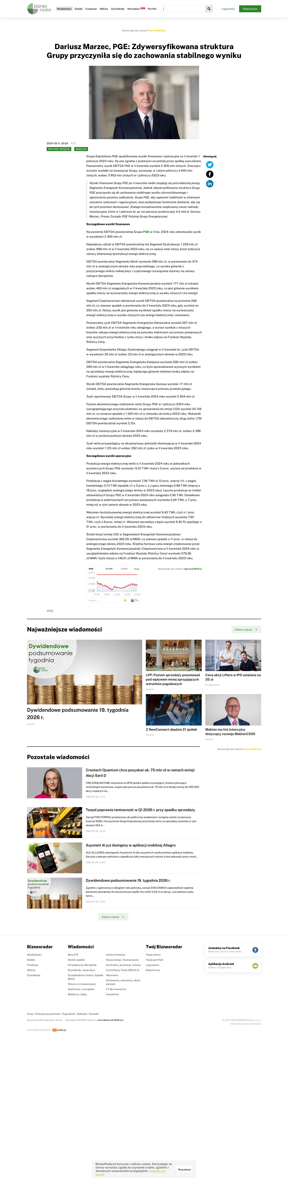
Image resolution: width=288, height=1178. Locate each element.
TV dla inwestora (116, 989)
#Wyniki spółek (59, 149)
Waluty (104, 8)
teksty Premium (115, 954)
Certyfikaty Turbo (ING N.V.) (122, 970)
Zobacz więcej (246, 629)
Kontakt (94, 1013)
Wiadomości (64, 8)
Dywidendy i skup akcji (81, 970)
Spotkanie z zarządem (81, 989)
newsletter (112, 994)
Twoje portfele (154, 959)
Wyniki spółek (76, 959)
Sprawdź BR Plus (157, 30)
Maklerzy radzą (77, 994)
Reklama (82, 1013)
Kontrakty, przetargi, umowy (123, 964)
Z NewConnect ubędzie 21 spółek (171, 729)
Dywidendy (118, 8)
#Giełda (81, 149)
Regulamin (68, 1013)
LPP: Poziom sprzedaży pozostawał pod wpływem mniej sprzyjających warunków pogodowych (173, 679)
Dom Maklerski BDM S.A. (111, 1020)
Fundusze (91, 8)
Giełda (78, 8)
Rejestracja (250, 8)
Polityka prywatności (48, 1013)
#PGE (50, 610)
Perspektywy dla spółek (82, 964)
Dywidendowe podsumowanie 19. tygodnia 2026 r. (128, 880)
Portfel (152, 8)
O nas (30, 1013)
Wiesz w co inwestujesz (82, 984)
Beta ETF (73, 954)
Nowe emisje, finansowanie (122, 959)
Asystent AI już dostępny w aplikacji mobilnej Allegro (131, 845)
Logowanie (228, 8)
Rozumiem (184, 1169)
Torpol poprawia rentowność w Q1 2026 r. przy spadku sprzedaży (140, 810)
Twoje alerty (153, 954)
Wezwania (112, 975)
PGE (146, 232)
